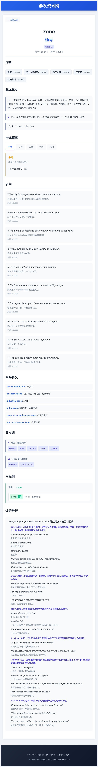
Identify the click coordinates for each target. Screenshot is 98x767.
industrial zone (14, 401)
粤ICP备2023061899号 (37, 759)
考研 (52, 147)
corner (43, 448)
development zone (16, 386)
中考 (10, 147)
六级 (41, 147)
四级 (31, 147)
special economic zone (18, 422)
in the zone (12, 408)
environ (13, 464)
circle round (26, 464)
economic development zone (21, 415)
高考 (21, 147)
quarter (54, 448)
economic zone (15, 393)
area (22, 448)
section (32, 448)
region (12, 448)
